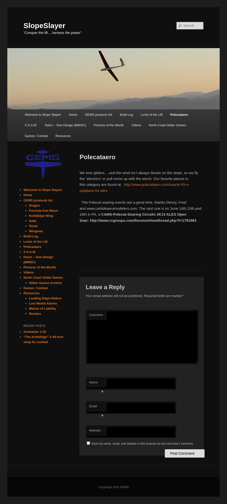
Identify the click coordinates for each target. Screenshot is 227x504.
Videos (136, 125)
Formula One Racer (43, 210)
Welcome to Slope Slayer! (43, 114)
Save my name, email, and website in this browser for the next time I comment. (142, 443)
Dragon (34, 205)
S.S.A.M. (31, 125)
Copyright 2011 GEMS (113, 487)
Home (73, 114)
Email (96, 407)
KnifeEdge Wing (41, 216)
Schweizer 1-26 (34, 332)
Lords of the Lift (152, 114)
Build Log (126, 114)
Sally (32, 221)
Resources (63, 136)
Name (96, 383)
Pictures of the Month (109, 125)
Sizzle (33, 226)
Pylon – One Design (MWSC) (65, 125)
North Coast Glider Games (167, 125)
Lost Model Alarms (43, 303)
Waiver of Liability (42, 308)
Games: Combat (36, 136)
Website (95, 430)
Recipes (35, 313)
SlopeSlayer (44, 25)
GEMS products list (98, 114)
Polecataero (179, 114)
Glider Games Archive (45, 283)
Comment (96, 315)
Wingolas (36, 231)
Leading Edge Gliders (45, 298)
